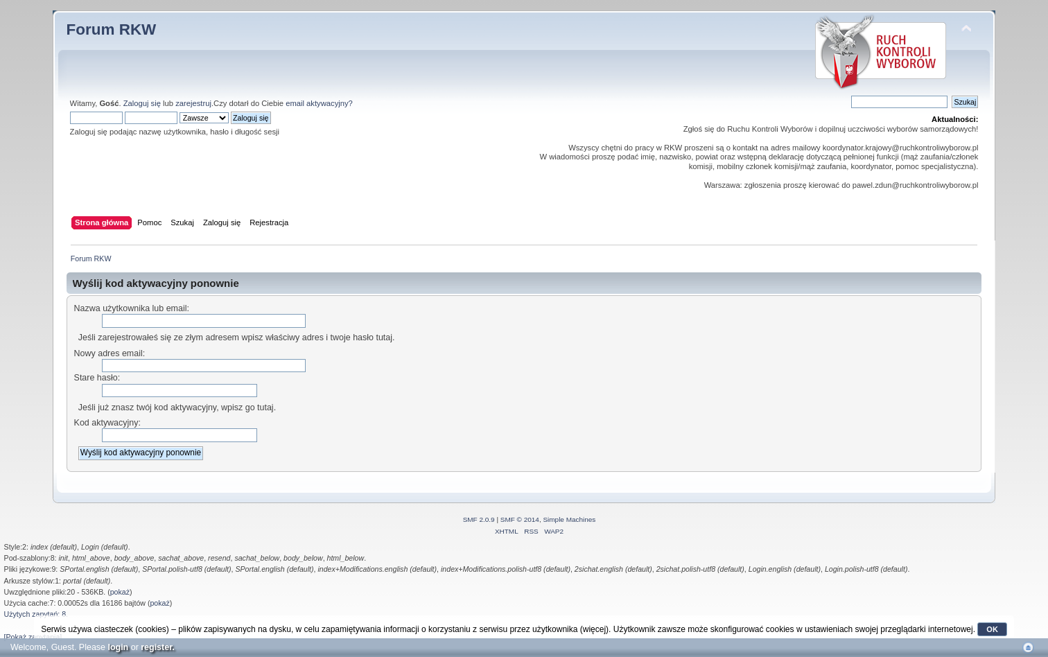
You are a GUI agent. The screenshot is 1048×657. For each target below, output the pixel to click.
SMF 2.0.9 (479, 519)
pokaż (120, 592)
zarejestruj (193, 103)
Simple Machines (569, 519)
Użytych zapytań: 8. (36, 614)
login (117, 647)
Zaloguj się (142, 103)
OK (992, 629)
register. (158, 647)
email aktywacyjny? (319, 103)
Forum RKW (112, 29)
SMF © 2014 (519, 519)
